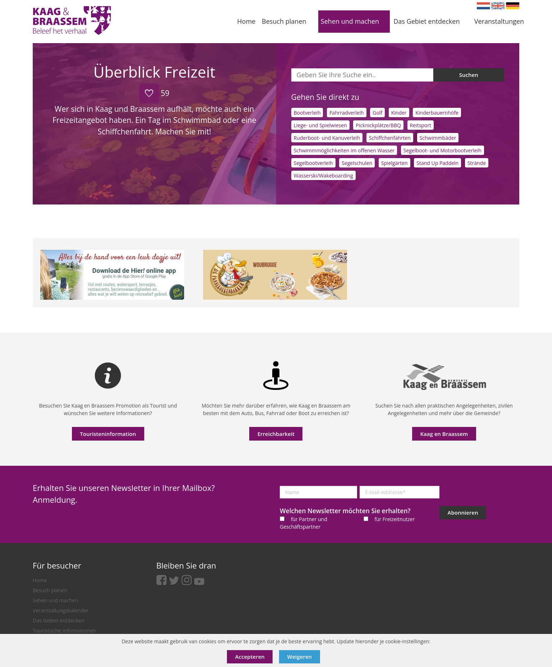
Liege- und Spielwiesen (320, 125)
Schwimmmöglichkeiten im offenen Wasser (344, 150)
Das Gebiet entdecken (58, 620)
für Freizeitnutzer (394, 519)
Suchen (468, 74)
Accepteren (250, 656)
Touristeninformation (108, 433)
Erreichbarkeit (276, 433)
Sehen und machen (55, 600)
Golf (377, 112)
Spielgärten (394, 163)
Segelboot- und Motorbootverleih (442, 150)
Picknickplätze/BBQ (378, 125)
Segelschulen (357, 163)
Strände (476, 163)
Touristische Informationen (64, 630)
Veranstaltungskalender (60, 610)
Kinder (399, 112)
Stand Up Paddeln (437, 163)
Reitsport (420, 125)
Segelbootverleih (313, 163)
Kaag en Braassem (444, 433)
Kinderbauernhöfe (437, 112)
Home (40, 580)
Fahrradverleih (346, 112)
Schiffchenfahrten (390, 137)
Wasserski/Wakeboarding (323, 175)
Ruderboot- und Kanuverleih (327, 137)
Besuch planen (50, 590)
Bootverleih (307, 112)
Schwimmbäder (438, 137)
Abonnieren (463, 512)
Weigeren (299, 656)
